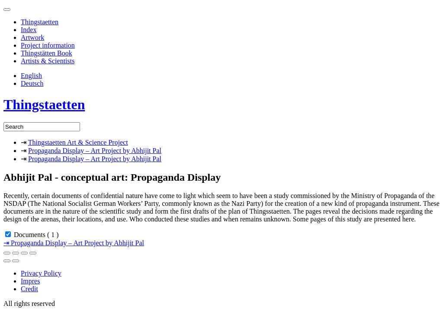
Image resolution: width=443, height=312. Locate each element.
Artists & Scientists (47, 61)
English (31, 75)
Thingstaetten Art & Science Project (78, 142)
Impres (30, 281)
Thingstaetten (39, 22)
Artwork (32, 37)
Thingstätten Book (46, 53)
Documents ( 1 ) (36, 234)
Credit (29, 288)
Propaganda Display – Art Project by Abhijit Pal (94, 150)
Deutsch (32, 83)
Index (28, 29)
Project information (48, 45)
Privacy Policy (41, 273)
